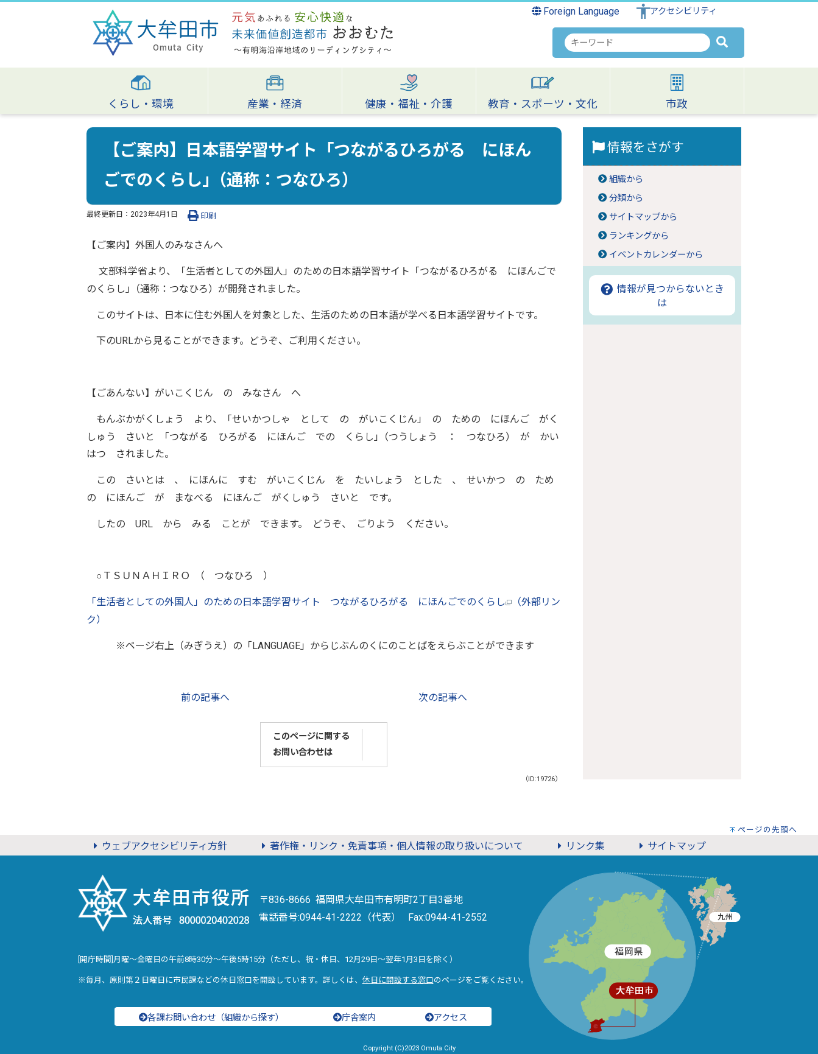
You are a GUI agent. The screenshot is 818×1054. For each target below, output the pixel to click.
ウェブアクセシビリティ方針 (158, 846)
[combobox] (637, 42)
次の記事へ (442, 697)
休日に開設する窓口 (398, 980)
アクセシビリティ (683, 11)
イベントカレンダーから (656, 255)
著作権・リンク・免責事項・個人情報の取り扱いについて (390, 846)
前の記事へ (205, 697)
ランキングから (639, 236)
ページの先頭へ (767, 829)
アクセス (446, 1018)
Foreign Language (576, 11)
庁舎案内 (354, 1018)
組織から (626, 179)
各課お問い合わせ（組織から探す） (211, 1018)
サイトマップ (670, 846)
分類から (626, 198)
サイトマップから (643, 217)
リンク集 (579, 846)
